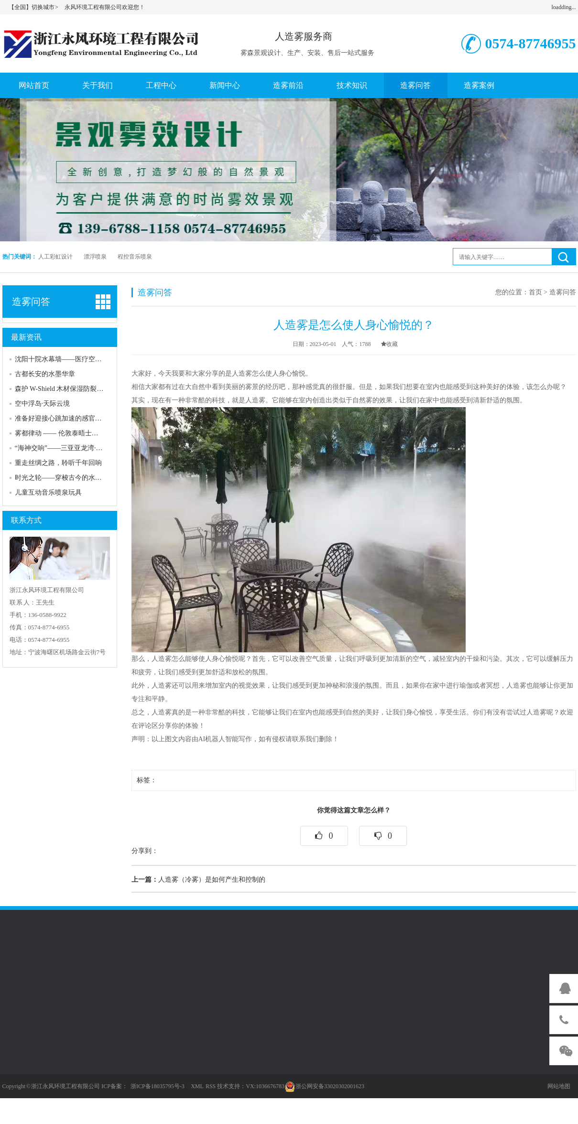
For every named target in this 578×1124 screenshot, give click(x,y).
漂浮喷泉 (95, 256)
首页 (535, 292)
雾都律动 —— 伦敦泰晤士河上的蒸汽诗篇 (77, 433)
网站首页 (34, 85)
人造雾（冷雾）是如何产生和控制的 (198, 879)
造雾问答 (415, 85)
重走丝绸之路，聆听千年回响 (58, 462)
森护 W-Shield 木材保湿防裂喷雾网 (66, 388)
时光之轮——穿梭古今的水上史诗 (65, 477)
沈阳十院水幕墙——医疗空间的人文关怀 (75, 359)
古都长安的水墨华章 (45, 374)
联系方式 (26, 520)
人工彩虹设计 (55, 256)
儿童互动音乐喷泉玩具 (48, 492)
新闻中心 (224, 85)
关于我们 (97, 85)
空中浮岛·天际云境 (42, 403)
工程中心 (161, 85)
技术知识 (352, 85)
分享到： (144, 850)
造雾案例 (479, 85)
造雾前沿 (288, 85)
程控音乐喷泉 (135, 256)
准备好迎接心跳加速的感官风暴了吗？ (72, 418)
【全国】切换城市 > (34, 7)
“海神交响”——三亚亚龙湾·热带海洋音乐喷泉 (82, 448)
